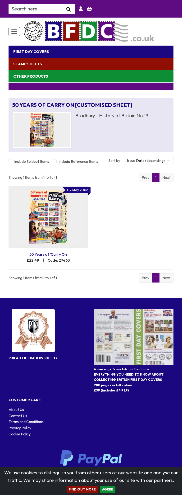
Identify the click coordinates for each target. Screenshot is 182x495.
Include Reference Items (78, 161)
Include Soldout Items (31, 161)
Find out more (82, 489)
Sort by (114, 160)
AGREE (108, 489)
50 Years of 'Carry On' (48, 254)
